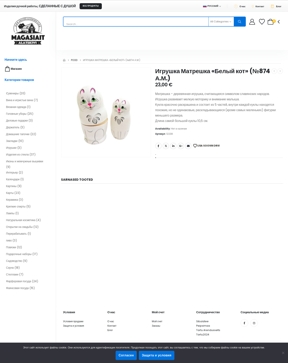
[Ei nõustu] (283, 353)
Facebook (158, 146)
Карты (10, 193)
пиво (9, 240)
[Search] (240, 21)
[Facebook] (244, 323)
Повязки (11, 247)
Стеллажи (12, 274)
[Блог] (277, 6)
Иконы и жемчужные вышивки (24, 161)
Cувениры (12, 93)
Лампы (10, 213)
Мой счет (157, 321)
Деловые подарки (17, 121)
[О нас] (241, 6)
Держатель (12, 127)
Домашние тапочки (17, 134)
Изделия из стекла (17, 155)
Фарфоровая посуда (18, 281)
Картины (11, 186)
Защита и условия (73, 325)
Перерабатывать (16, 234)
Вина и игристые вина (19, 100)
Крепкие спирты (16, 206)
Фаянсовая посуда (17, 288)
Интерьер (12, 173)
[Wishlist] (262, 22)
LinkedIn (173, 146)
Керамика (12, 200)
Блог (110, 330)
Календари (12, 179)
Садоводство (14, 261)
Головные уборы (16, 114)
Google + (181, 146)
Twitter (166, 146)
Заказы (156, 325)
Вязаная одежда (16, 107)
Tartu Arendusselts (208, 330)
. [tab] (155, 154)
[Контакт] (259, 6)
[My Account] (252, 22)
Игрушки (11, 148)
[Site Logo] (28, 31)
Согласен (126, 355)
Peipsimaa (203, 325)
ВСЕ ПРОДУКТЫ (91, 5)
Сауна (10, 268)
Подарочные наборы (19, 254)
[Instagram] (254, 323)
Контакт (111, 325)
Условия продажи (73, 321)
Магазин (13, 69)
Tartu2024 (202, 334)
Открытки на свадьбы (19, 227)
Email (188, 146)
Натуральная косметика (20, 220)
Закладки (11, 141)
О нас (110, 321)
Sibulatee (202, 321)
